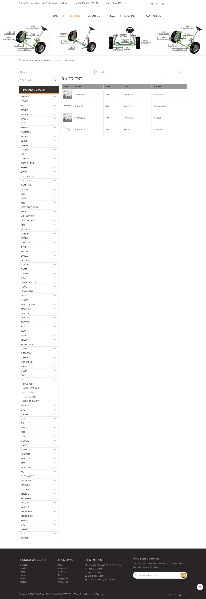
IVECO (24, 287)
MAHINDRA (26, 458)
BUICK (24, 172)
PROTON (25, 322)
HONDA (24, 105)
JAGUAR (25, 256)
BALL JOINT (28, 384)
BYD (23, 410)
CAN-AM (25, 414)
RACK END (28, 392)
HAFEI (24, 445)
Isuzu (22, 575)
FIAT (23, 225)
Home (61, 565)
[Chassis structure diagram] (103, 39)
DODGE (24, 189)
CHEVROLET (27, 176)
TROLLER (25, 494)
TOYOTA (25, 97)
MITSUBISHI (26, 114)
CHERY (24, 357)
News (60, 575)
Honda (23, 568)
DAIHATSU (26, 132)
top (200, 586)
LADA (23, 296)
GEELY (24, 371)
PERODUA (26, 480)
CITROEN (25, 234)
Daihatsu (24, 565)
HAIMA (24, 450)
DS (22, 423)
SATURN (25, 489)
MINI (23, 203)
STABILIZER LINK (31, 388)
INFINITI (25, 145)
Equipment (63, 578)
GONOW (25, 441)
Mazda (23, 582)
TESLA (24, 340)
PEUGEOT (26, 229)
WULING (25, 507)
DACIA (24, 269)
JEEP (23, 194)
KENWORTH (27, 291)
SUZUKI (24, 119)
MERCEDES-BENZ (29, 207)
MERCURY (26, 467)
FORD (24, 167)
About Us (62, 572)
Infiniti (22, 572)
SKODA (24, 238)
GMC (23, 436)
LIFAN (24, 366)
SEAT (23, 335)
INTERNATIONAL (29, 282)
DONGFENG (27, 362)
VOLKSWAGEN (28, 216)
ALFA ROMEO (27, 344)
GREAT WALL (27, 353)
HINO (23, 326)
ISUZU (24, 123)
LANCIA (24, 300)
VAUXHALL (26, 498)
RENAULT (25, 242)
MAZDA (24, 110)
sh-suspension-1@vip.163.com (112, 3)
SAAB (23, 331)
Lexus (22, 578)
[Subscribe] (183, 575)
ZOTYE (24, 520)
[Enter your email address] (156, 575)
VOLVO (24, 251)
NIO (23, 534)
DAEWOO (25, 158)
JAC (23, 375)
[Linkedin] (163, 3)
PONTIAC (25, 318)
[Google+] (157, 3)
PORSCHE (26, 260)
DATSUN (25, 273)
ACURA (24, 136)
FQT (23, 432)
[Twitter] (168, 3)
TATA (23, 380)
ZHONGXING (27, 516)
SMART (24, 538)
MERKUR (25, 313)
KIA (22, 154)
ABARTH (25, 405)
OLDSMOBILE (27, 476)
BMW (23, 198)
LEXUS (24, 141)
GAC (23, 525)
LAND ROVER (27, 220)
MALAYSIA (26, 309)
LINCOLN (25, 454)
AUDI (23, 212)
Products (62, 568)
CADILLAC (26, 185)
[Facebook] (152, 3)
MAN (23, 463)
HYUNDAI (25, 150)
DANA (24, 419)
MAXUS (24, 529)
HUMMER (25, 265)
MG (22, 472)
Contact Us (63, 582)
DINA (23, 278)
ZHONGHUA (26, 511)
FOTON (24, 427)
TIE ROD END (29, 397)
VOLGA (24, 503)
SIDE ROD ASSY (31, 401)
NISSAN (24, 101)
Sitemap (99, 594)
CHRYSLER (26, 181)
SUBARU (25, 128)
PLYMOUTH (26, 485)
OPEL (23, 247)
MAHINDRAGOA (28, 304)
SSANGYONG (27, 163)
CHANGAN (26, 349)
